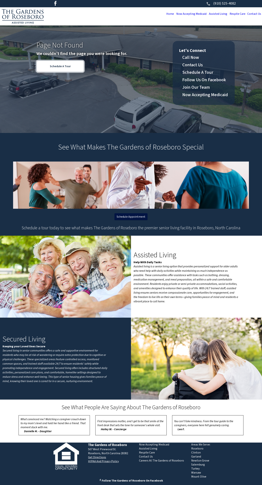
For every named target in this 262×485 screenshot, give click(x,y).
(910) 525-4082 (221, 3)
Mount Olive (198, 477)
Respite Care (235, 14)
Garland (196, 457)
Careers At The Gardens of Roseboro (161, 461)
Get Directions (97, 457)
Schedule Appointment (131, 217)
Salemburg (198, 465)
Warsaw (196, 473)
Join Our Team (196, 87)
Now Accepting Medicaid (186, 14)
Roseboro (197, 449)
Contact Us (253, 14)
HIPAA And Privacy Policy (103, 461)
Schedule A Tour (60, 66)
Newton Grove (200, 461)
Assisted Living (214, 14)
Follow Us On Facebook (204, 80)
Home (164, 14)
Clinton (196, 453)
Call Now (190, 57)
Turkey (195, 469)
